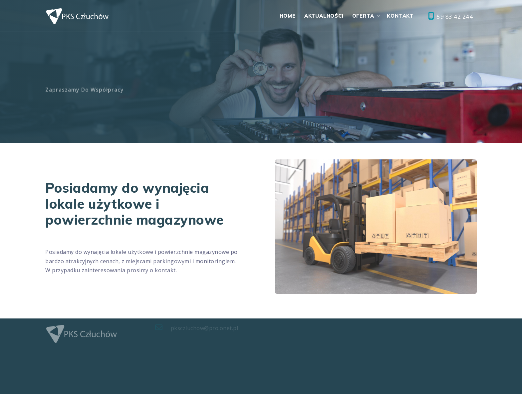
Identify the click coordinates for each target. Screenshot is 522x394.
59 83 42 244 (450, 16)
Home (288, 16)
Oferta (363, 16)
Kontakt (400, 16)
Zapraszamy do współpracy (84, 92)
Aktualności (324, 16)
